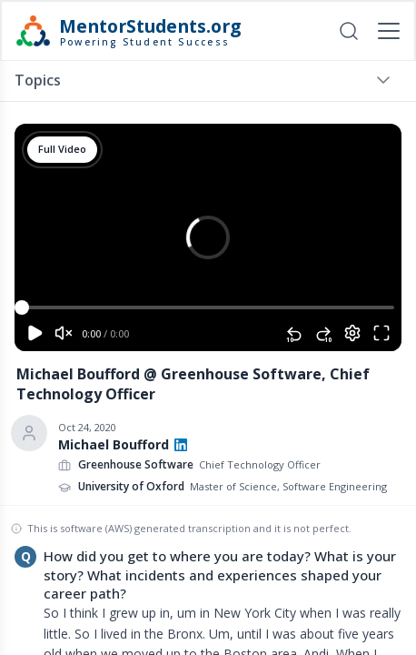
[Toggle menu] (383, 80)
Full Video (62, 149)
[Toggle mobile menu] (389, 31)
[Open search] (349, 31)
